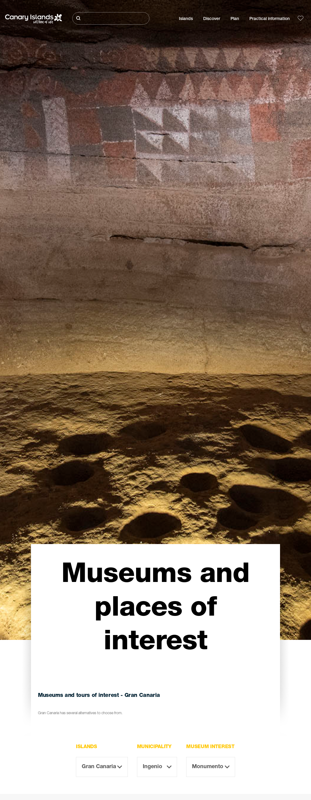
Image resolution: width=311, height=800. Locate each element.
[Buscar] (110, 18)
